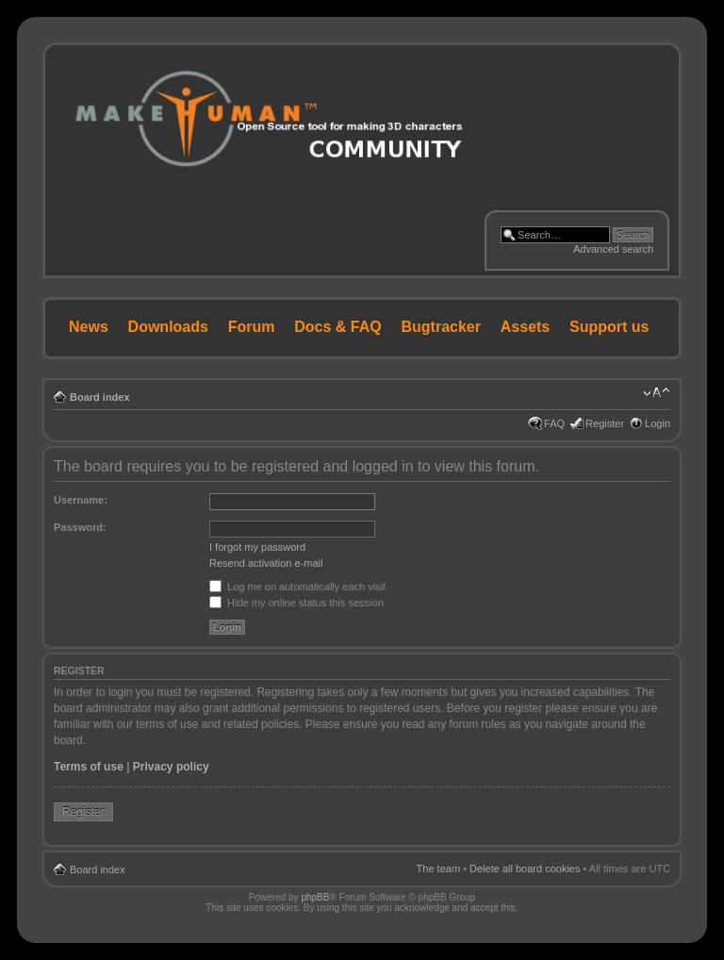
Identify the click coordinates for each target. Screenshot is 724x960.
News (88, 327)
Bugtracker (441, 327)
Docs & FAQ (337, 327)
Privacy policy (171, 766)
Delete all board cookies (524, 868)
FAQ (554, 423)
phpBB (315, 897)
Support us (609, 327)
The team (438, 868)
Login (657, 423)
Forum (251, 327)
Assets (525, 327)
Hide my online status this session (296, 602)
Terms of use (88, 766)
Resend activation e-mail (265, 563)
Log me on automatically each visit (297, 586)
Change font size (656, 393)
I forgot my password (257, 547)
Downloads (168, 327)
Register (604, 423)
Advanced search (613, 249)
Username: (80, 499)
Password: (80, 527)
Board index (100, 397)
